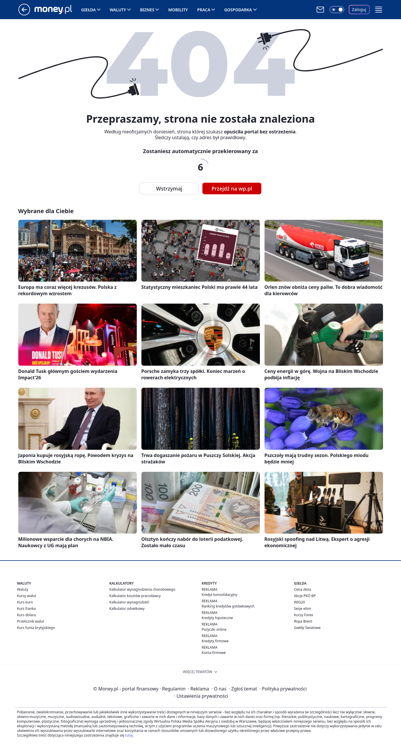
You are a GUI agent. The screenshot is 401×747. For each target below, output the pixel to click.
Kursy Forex (303, 614)
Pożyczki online (214, 629)
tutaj (129, 735)
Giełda (88, 9)
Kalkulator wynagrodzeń (129, 602)
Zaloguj (359, 9)
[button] (378, 9)
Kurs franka (26, 608)
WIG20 (299, 602)
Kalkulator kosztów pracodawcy (135, 595)
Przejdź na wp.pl (232, 188)
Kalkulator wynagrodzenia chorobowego (142, 589)
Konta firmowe (214, 652)
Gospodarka (238, 9)
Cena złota (302, 589)
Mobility (178, 9)
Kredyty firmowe (215, 641)
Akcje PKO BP (305, 595)
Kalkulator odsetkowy (127, 608)
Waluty (118, 9)
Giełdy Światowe (307, 627)
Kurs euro (25, 602)
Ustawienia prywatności (201, 696)
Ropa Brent (303, 621)
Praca (203, 9)
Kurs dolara (26, 614)
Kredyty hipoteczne (217, 617)
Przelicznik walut (30, 621)
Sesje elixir (302, 608)
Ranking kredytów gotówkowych (228, 606)
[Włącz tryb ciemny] (337, 9)
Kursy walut (26, 595)
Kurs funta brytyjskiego (36, 627)
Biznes (147, 9)
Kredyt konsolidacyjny (220, 594)
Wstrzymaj (169, 188)
